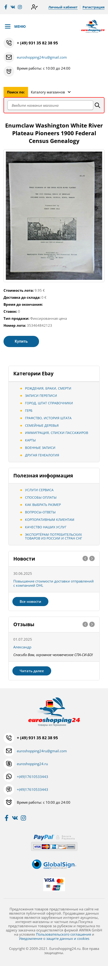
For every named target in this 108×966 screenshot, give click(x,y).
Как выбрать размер (43, 504)
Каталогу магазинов (48, 92)
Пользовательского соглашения (63, 934)
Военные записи (40, 447)
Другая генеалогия (42, 455)
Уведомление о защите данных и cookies (54, 938)
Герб (28, 410)
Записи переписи (41, 395)
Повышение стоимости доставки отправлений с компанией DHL (53, 583)
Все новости (30, 601)
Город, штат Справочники (49, 403)
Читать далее (32, 670)
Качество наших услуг (45, 527)
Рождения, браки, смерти (48, 388)
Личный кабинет (63, 7)
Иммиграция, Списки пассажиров (56, 432)
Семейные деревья (42, 425)
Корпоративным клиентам (49, 519)
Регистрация (93, 7)
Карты (30, 440)
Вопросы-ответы (40, 512)
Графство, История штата (48, 418)
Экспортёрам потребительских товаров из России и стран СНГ (53, 536)
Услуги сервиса (39, 490)
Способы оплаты (41, 497)
